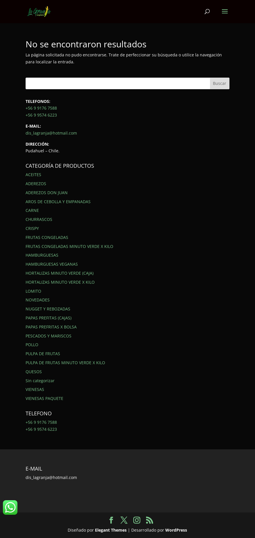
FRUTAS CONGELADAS (47, 237)
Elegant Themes (111, 530)
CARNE (32, 210)
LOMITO (33, 291)
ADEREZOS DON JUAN (47, 192)
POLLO (32, 344)
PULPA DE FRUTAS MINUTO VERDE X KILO (65, 362)
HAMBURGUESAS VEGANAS (52, 264)
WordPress (176, 530)
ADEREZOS (36, 183)
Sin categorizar (40, 380)
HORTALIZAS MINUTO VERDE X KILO (60, 282)
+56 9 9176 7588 (41, 108)
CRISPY (32, 228)
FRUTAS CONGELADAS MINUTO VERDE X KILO (69, 246)
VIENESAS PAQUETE (44, 398)
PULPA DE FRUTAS (43, 353)
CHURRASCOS (39, 219)
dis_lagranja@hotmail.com (51, 133)
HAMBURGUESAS (42, 255)
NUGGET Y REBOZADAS (48, 309)
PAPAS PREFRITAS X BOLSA (51, 327)
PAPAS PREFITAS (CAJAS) (48, 318)
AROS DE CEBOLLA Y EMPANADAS (58, 201)
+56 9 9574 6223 (41, 115)
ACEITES (33, 174)
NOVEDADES (38, 300)
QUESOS (34, 371)
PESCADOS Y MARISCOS (48, 336)
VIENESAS (35, 389)
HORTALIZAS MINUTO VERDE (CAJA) (60, 273)
